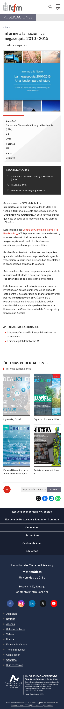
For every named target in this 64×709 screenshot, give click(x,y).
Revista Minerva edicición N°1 (46, 472)
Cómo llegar (13, 654)
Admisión (11, 613)
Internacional (32, 535)
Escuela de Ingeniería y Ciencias (32, 511)
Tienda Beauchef (15, 649)
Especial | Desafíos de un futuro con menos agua (15, 472)
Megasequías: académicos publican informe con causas (32, 334)
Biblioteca (32, 551)
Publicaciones (17, 17)
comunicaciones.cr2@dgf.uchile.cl (28, 190)
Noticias (10, 619)
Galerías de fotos (15, 629)
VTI (27, 703)
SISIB (22, 703)
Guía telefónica (14, 665)
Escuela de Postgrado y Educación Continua (32, 519)
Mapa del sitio (37, 705)
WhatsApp (58, 498)
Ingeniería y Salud (12, 419)
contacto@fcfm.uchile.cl (32, 592)
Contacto (11, 660)
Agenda (10, 624)
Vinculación (32, 527)
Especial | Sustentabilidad (47, 419)
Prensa (10, 639)
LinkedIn (51, 498)
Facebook (45, 498)
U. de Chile (34, 703)
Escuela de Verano (16, 644)
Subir (7, 489)
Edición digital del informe (22, 341)
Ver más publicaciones (18, 369)
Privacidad (48, 705)
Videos (10, 634)
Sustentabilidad (32, 543)
